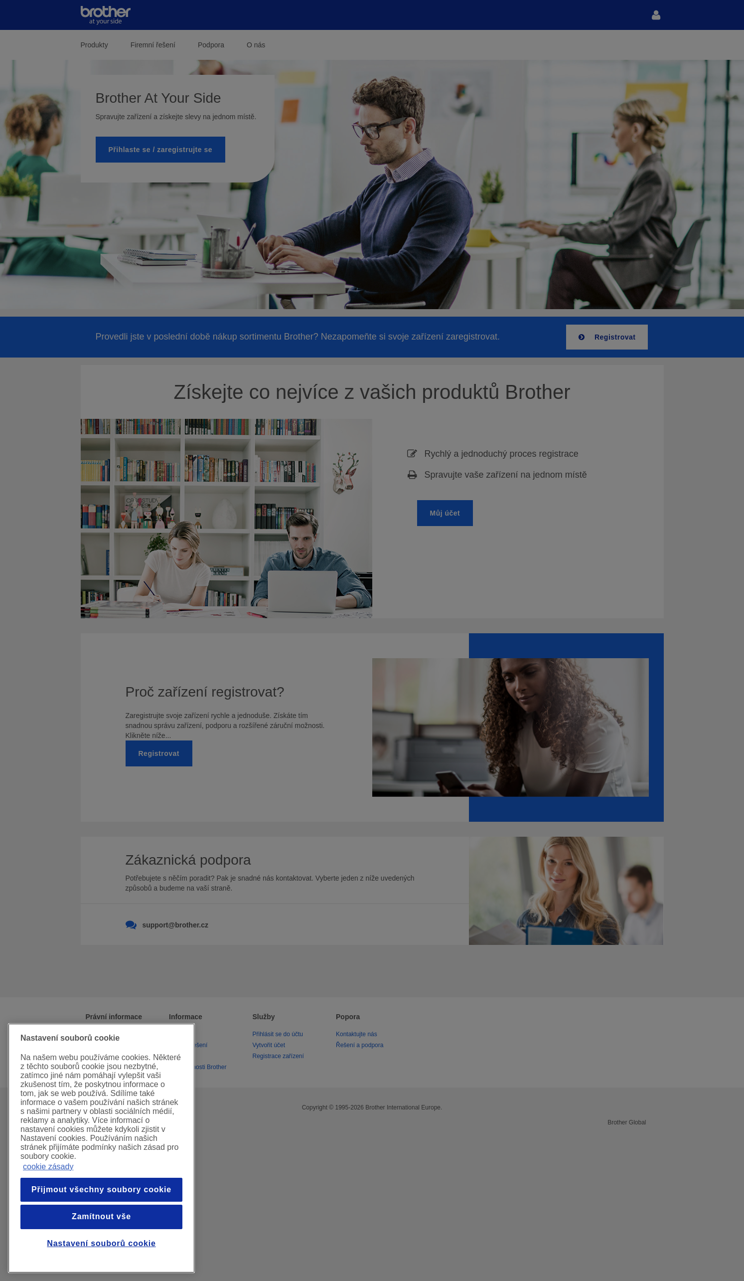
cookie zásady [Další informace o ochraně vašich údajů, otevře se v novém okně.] (48, 1166)
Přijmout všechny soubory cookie (101, 1189)
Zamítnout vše (101, 1216)
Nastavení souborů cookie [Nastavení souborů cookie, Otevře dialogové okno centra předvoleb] (101, 1243)
